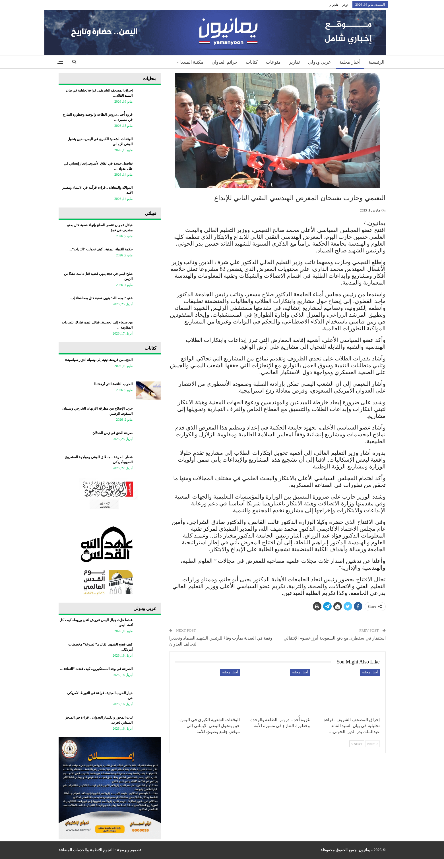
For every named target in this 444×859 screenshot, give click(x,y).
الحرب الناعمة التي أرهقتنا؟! (112, 384)
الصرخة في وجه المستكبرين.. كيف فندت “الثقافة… (96, 669)
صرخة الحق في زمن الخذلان (112, 433)
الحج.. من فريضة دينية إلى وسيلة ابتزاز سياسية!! (99, 360)
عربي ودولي (319, 62)
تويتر (345, 5)
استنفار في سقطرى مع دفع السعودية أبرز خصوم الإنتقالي (335, 638)
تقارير (294, 62)
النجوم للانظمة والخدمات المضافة (86, 850)
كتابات (252, 62)
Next (356, 744)
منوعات (273, 62)
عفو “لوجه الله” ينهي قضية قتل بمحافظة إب (102, 298)
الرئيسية (376, 62)
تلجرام (333, 5)
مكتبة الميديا (191, 62)
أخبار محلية (349, 62)
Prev (372, 744)
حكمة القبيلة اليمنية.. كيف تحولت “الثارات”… (101, 249)
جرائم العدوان (225, 62)
